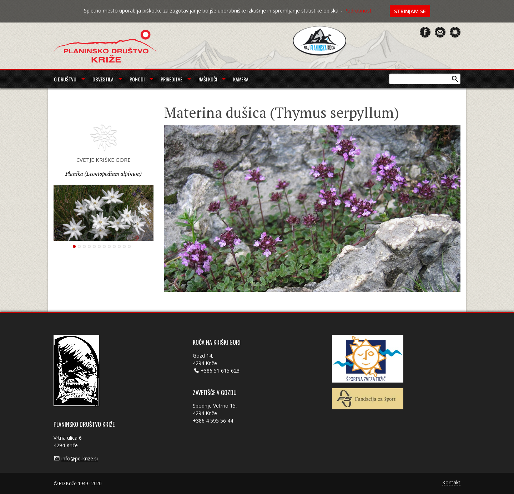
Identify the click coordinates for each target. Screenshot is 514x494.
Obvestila (103, 79)
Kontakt (451, 482)
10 (119, 246)
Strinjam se (410, 11)
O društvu (65, 79)
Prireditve (171, 79)
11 (124, 246)
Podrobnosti (358, 10)
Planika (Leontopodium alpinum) (103, 174)
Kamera (240, 79)
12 (129, 246)
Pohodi (137, 79)
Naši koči (207, 79)
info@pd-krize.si (79, 458)
